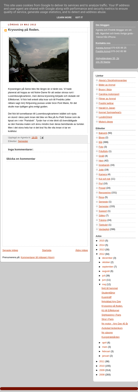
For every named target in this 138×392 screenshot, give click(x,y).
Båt (100, 142)
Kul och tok (104, 179)
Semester (23, 141)
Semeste (103, 201)
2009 (102, 370)
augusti (106, 271)
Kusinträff (107, 297)
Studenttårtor (108, 292)
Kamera (103, 174)
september (108, 266)
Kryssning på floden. (23, 29)
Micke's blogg (106, 121)
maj (104, 284)
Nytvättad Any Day (111, 301)
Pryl (101, 183)
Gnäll (101, 156)
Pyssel (102, 188)
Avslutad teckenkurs (112, 328)
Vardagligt (104, 229)
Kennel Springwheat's (110, 112)
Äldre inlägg (81, 250)
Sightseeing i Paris (111, 315)
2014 (102, 245)
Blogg (102, 137)
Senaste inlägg (10, 250)
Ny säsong (107, 332)
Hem (101, 160)
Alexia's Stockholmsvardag (113, 80)
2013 (102, 249)
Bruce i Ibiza (105, 89)
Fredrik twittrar (106, 103)
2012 (102, 254)
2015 (102, 240)
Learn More (64, 17)
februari (106, 351)
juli (104, 275)
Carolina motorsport (109, 94)
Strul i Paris (108, 319)
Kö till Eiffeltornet (110, 310)
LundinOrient (105, 117)
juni (104, 280)
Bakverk (103, 133)
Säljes (102, 215)
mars (105, 347)
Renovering (105, 192)
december (107, 258)
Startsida (46, 250)
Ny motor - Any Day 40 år (115, 323)
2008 (102, 374)
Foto (101, 147)
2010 (102, 366)
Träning (102, 220)
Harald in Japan (107, 108)
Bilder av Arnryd (107, 85)
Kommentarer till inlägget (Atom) (37, 257)
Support (103, 211)
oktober (106, 262)
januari (106, 356)
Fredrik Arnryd (103, 51)
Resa (101, 197)
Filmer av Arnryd (107, 98)
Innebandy (104, 165)
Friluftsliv (103, 151)
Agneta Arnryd (103, 48)
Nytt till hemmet (110, 288)
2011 (102, 361)
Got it (79, 17)
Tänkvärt (103, 225)
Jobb (101, 169)
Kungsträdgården (111, 337)
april (104, 342)
